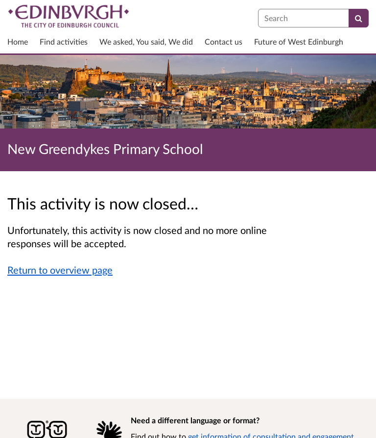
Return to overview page (60, 270)
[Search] (359, 18)
